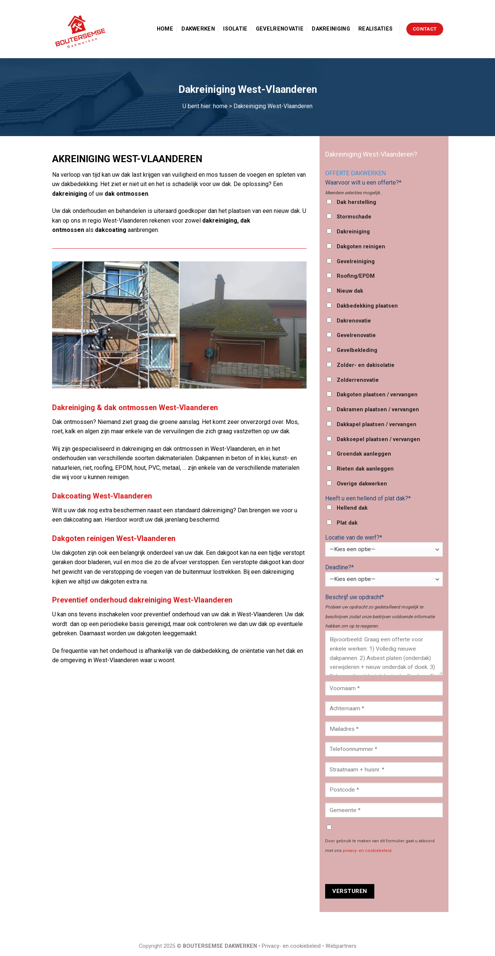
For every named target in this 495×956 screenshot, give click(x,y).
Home (165, 29)
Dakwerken (198, 29)
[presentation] (381, 869)
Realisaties (375, 29)
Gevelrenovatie (280, 29)
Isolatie (235, 29)
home (220, 106)
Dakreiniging (331, 29)
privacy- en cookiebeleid (367, 850)
